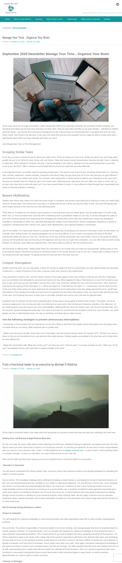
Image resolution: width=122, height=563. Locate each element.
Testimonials (72, 19)
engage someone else (74, 450)
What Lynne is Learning (90, 19)
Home (7, 19)
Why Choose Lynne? (54, 19)
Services (39, 19)
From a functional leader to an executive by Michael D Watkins (39, 364)
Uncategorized (16, 355)
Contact (107, 19)
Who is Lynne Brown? (22, 19)
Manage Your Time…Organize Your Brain (26, 37)
